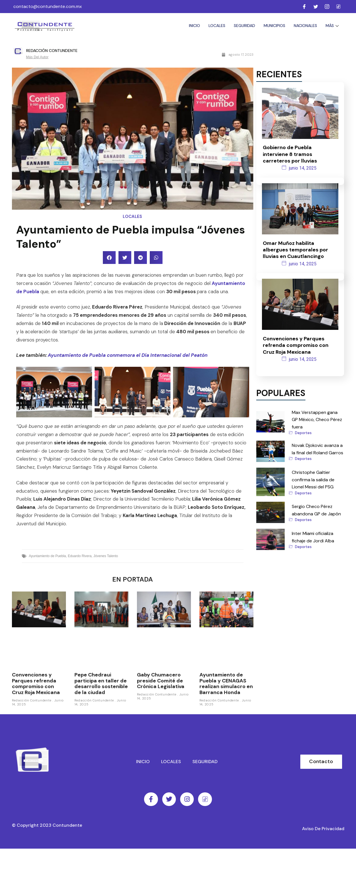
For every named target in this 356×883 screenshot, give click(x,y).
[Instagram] (327, 6)
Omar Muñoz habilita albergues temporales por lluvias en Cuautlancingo (295, 247)
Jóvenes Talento (105, 556)
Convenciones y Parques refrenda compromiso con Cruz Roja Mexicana (36, 683)
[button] (109, 257)
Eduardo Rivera (79, 556)
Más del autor (37, 57)
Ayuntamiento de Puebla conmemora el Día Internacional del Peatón (127, 355)
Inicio (194, 25)
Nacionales (305, 25)
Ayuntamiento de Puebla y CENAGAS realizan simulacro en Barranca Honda (226, 683)
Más (333, 25)
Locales (217, 25)
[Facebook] (304, 6)
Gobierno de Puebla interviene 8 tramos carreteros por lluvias (290, 153)
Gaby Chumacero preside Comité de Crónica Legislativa (160, 680)
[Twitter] (315, 6)
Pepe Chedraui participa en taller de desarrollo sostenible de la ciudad (101, 683)
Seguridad (244, 25)
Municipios (274, 25)
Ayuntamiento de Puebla (47, 556)
